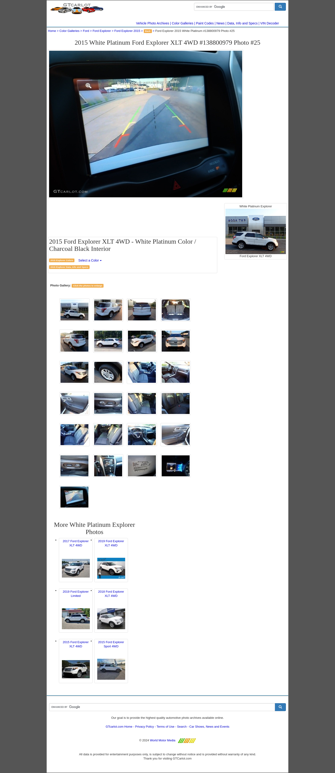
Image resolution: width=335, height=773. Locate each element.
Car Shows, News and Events (209, 726)
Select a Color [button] (90, 260)
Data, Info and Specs (242, 23)
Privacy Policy (144, 726)
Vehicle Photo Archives (152, 23)
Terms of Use (165, 726)
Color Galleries (183, 23)
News (220, 23)
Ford (86, 31)
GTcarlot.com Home (119, 726)
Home (52, 31)
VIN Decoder (269, 23)
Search (182, 726)
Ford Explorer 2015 (127, 31)
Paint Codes (205, 23)
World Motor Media (162, 740)
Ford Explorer (102, 31)
